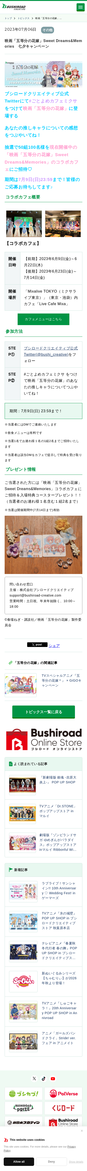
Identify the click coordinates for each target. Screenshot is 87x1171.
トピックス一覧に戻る (43, 712)
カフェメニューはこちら (43, 319)
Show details (76, 1161)
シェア (54, 646)
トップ (8, 18)
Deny (51, 1161)
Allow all (19, 1161)
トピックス (24, 18)
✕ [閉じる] (82, 1131)
